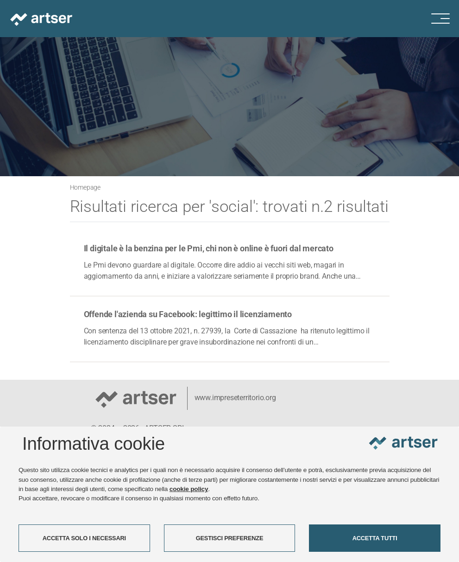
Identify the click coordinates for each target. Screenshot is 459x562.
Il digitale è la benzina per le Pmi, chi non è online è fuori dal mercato (208, 248)
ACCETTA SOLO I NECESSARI (84, 538)
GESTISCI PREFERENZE (230, 538)
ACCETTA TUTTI (374, 538)
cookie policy (189, 488)
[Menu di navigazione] (445, 18)
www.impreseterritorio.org (235, 397)
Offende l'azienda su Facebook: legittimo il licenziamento (188, 314)
